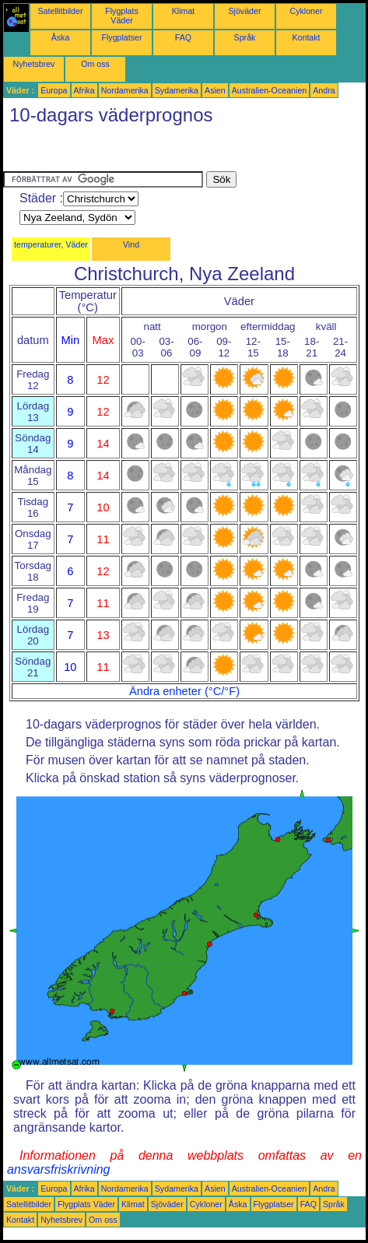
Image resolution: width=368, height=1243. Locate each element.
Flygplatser (121, 37)
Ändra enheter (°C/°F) (184, 691)
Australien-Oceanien (269, 90)
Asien (215, 90)
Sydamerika (176, 90)
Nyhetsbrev (34, 63)
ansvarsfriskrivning (58, 1169)
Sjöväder (244, 11)
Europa (53, 90)
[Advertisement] (127, 151)
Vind (131, 244)
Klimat (183, 11)
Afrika (84, 90)
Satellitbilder (59, 11)
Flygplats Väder (121, 15)
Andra (324, 90)
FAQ (183, 37)
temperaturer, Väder (51, 244)
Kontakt (306, 37)
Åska (60, 37)
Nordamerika (125, 90)
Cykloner (305, 11)
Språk (245, 37)
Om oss (95, 63)
